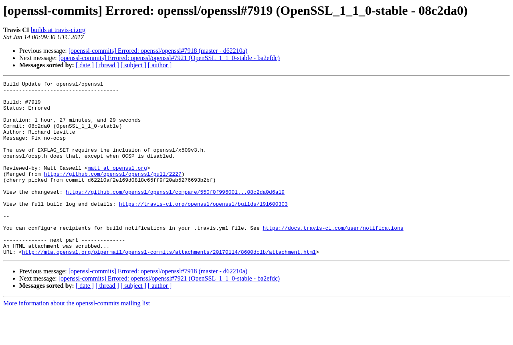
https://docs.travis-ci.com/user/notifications (333, 257)
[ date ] (85, 65)
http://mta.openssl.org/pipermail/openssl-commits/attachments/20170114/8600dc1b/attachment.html (169, 286)
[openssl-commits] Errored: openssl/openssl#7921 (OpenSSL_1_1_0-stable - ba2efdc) (169, 57)
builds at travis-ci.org (58, 29)
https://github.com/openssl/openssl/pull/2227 (112, 193)
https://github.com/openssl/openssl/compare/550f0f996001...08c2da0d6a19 (175, 214)
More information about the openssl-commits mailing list (76, 338)
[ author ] (160, 65)
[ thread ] (107, 65)
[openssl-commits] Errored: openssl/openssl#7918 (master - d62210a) (158, 50)
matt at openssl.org (117, 185)
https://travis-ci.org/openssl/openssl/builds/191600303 (203, 229)
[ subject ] (133, 65)
